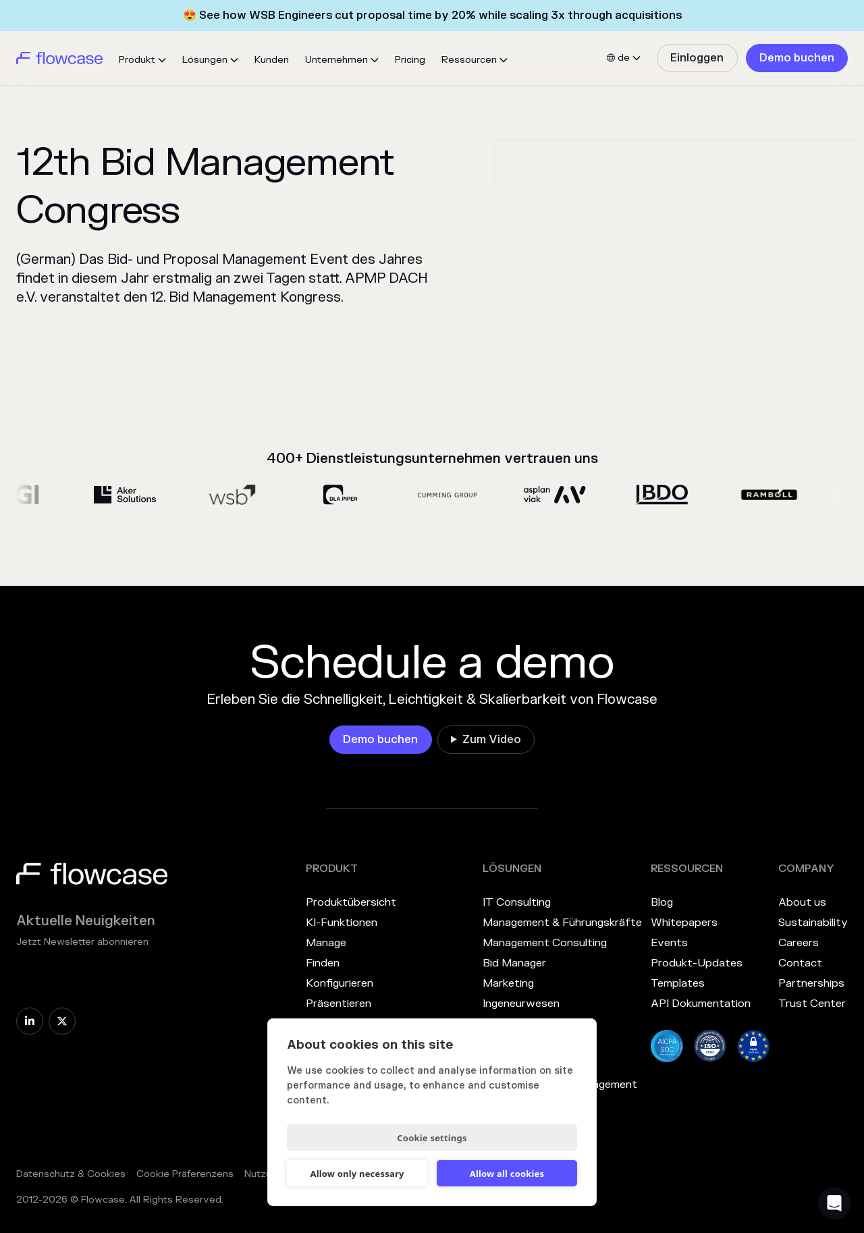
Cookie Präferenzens (185, 1174)
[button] (142, 60)
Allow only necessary (357, 1174)
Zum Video (491, 739)
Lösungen (204, 59)
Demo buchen (796, 58)
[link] (697, 58)
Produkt (137, 59)
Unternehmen (336, 59)
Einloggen (697, 58)
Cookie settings (431, 1138)
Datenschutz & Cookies (71, 1174)
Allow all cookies (507, 1174)
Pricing (410, 59)
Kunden (271, 59)
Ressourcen (469, 59)
